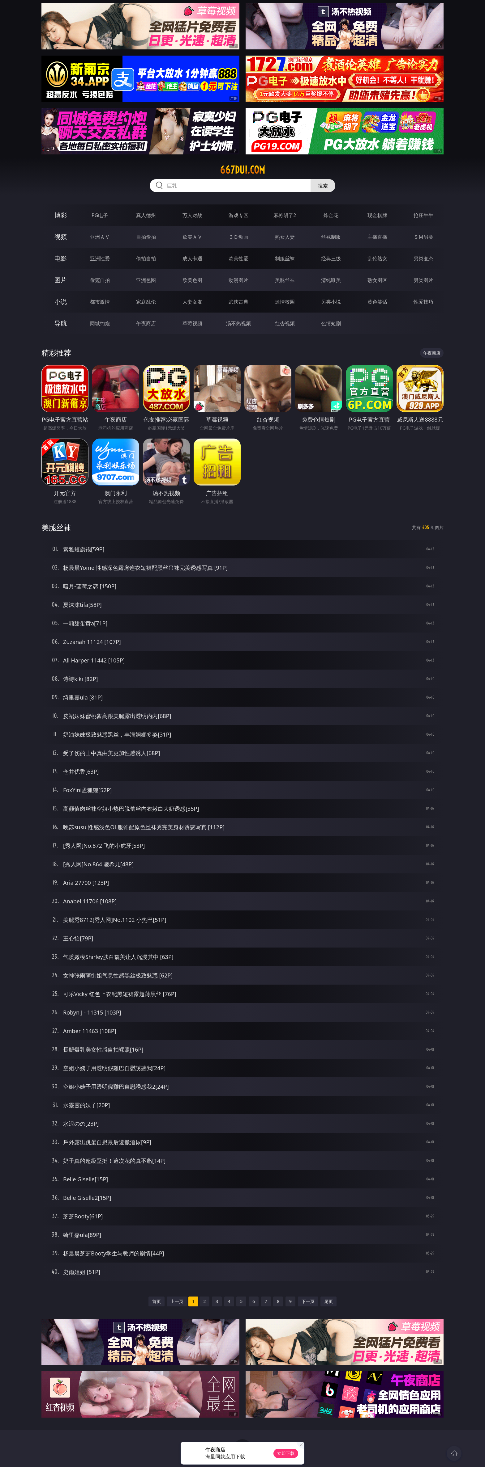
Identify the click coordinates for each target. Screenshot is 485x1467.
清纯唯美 (331, 280)
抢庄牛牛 (423, 215)
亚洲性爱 (100, 258)
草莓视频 (192, 323)
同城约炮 (100, 323)
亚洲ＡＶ (100, 236)
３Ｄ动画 (238, 236)
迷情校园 (285, 301)
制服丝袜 (285, 258)
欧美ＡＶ (192, 236)
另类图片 (423, 280)
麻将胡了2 (284, 215)
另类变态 (423, 258)
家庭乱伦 (146, 301)
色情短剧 (331, 323)
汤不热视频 (238, 323)
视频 (60, 237)
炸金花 (331, 215)
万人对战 (192, 215)
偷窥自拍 (100, 280)
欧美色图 (192, 280)
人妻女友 (192, 301)
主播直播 (377, 236)
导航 (60, 323)
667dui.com (242, 170)
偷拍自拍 (146, 258)
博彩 (60, 215)
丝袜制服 (331, 236)
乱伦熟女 (377, 258)
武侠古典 (238, 301)
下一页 (308, 1301)
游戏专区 (238, 215)
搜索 (323, 185)
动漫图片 (238, 280)
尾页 (328, 1301)
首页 (156, 1301)
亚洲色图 (146, 280)
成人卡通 (192, 258)
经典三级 (331, 258)
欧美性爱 (238, 258)
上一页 (176, 1301)
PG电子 (100, 215)
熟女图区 (377, 280)
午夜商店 (146, 323)
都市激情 (100, 301)
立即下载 (285, 1453)
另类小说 (331, 301)
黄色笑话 (377, 301)
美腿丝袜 (285, 280)
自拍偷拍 (146, 236)
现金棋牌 (377, 215)
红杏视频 (285, 323)
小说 (60, 301)
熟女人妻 (285, 236)
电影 (60, 258)
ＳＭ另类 (423, 236)
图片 (60, 280)
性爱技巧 (423, 301)
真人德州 (146, 215)
